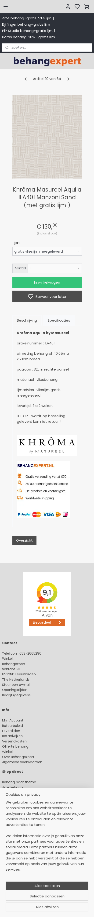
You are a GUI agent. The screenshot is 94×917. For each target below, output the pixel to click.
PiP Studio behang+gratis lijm (27, 30)
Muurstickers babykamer (22, 813)
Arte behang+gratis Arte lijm (26, 18)
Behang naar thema (19, 782)
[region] (47, 864)
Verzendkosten (14, 741)
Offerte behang (15, 746)
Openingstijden (14, 689)
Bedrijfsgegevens (16, 695)
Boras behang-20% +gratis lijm (28, 36)
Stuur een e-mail (16, 684)
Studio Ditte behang (19, 797)
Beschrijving (27, 320)
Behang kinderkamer (19, 808)
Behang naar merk (17, 803)
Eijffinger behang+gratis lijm (26, 24)
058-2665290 (30, 653)
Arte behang (12, 787)
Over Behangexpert (18, 757)
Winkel (7, 751)
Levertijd (9, 730)
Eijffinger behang (16, 792)
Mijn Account (12, 720)
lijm (15, 242)
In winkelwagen (47, 282)
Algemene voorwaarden (22, 762)
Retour (7, 725)
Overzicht (24, 540)
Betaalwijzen (12, 736)
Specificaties (58, 320)
